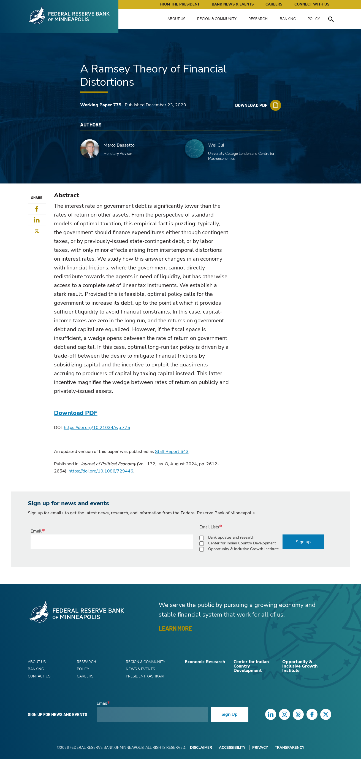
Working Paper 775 (100, 105)
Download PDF (75, 413)
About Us (176, 19)
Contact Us (39, 676)
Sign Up (229, 714)
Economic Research (205, 662)
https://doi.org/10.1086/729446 (101, 471)
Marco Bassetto (119, 145)
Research (258, 19)
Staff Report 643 (172, 452)
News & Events (140, 669)
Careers (273, 4)
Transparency (289, 747)
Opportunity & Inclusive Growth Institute (243, 549)
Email (36, 531)
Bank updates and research (231, 537)
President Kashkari (145, 676)
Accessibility (232, 747)
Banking (288, 19)
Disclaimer (201, 747)
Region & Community (217, 19)
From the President (180, 4)
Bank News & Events (233, 4)
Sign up (303, 542)
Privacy (260, 747)
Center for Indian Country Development (242, 543)
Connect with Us (311, 4)
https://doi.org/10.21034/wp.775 (97, 428)
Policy (314, 19)
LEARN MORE (175, 628)
